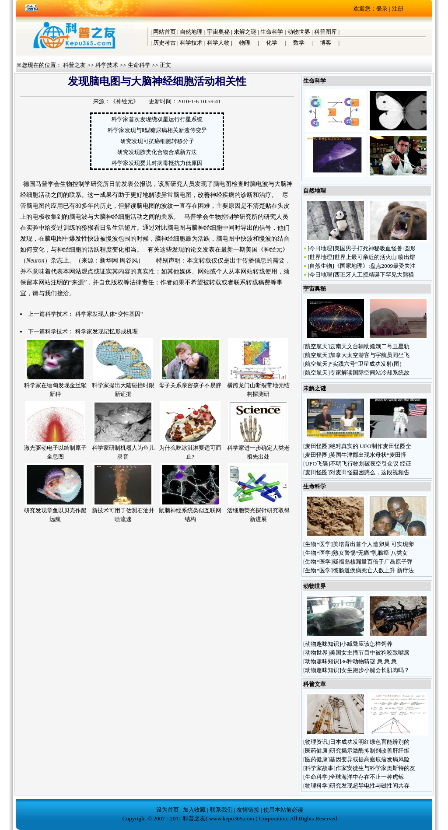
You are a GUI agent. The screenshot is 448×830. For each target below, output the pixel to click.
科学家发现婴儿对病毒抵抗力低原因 (157, 163)
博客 (325, 42)
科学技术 (191, 42)
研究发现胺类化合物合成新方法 (157, 152)
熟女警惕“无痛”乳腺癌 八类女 (370, 553)
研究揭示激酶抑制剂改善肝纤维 (370, 750)
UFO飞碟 (316, 463)
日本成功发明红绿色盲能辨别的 (370, 742)
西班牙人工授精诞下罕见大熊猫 (374, 274)
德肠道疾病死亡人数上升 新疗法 (373, 570)
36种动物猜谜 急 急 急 (370, 661)
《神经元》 (124, 101)
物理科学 (316, 785)
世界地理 (320, 257)
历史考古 (164, 42)
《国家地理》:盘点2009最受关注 (375, 266)
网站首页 (164, 31)
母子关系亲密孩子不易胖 (190, 385)
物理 (245, 42)
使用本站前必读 (283, 809)
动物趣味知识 (322, 644)
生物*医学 (318, 544)
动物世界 (298, 31)
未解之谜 (245, 31)
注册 (397, 8)
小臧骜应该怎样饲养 (367, 644)
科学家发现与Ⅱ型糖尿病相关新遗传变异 (157, 130)
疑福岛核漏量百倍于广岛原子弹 (373, 561)
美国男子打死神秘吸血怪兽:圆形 (375, 248)
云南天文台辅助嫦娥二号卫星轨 (370, 346)
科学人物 (218, 42)
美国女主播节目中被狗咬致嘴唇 (370, 652)
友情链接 (248, 809)
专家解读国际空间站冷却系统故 (370, 372)
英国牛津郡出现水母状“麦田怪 (368, 455)
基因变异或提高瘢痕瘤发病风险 (370, 759)
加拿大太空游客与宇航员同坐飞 (370, 355)
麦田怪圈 (316, 446)
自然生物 (320, 266)
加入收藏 (194, 809)
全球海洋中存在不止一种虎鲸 (367, 777)
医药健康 (316, 750)
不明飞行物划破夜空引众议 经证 (370, 463)
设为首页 (167, 809)
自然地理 (191, 31)
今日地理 (320, 248)
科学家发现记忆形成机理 (106, 331)
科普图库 (325, 31)
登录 (382, 8)
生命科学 (271, 31)
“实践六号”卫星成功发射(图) (366, 364)
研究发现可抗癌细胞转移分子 (157, 141)
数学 (298, 42)
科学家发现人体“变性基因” (109, 314)
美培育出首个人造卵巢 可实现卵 (373, 544)
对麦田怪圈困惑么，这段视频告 (370, 472)
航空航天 (316, 346)
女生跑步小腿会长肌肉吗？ (376, 670)
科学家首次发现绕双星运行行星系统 (157, 119)
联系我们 (221, 809)
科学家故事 (319, 768)
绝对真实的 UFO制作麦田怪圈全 (370, 446)
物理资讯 (316, 742)
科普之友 (74, 65)
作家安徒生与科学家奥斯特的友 (375, 768)
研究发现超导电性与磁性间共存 (370, 785)
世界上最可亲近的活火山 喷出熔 (374, 257)
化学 (271, 42)
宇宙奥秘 (218, 31)
